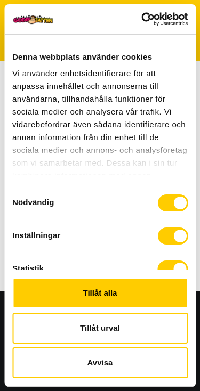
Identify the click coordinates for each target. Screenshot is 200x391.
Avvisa (100, 362)
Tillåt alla (100, 292)
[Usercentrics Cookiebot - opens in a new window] (142, 19)
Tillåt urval (100, 327)
